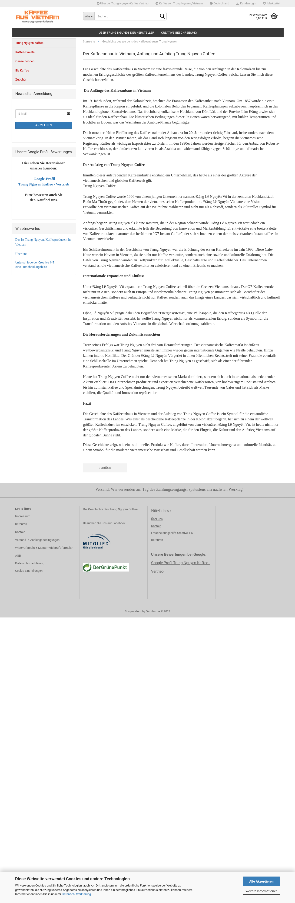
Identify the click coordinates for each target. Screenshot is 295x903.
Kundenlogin (246, 3)
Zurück (105, 468)
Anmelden (43, 125)
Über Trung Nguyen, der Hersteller (126, 32)
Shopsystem (133, 611)
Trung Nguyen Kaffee (29, 43)
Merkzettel (271, 3)
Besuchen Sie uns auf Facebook (104, 523)
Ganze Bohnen (24, 61)
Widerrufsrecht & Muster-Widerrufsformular (44, 547)
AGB (18, 555)
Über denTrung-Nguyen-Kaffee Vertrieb (123, 3)
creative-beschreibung (179, 32)
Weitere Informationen (261, 891)
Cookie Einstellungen (29, 570)
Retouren (21, 524)
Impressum (22, 516)
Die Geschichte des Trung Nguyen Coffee (110, 509)
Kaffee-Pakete (25, 52)
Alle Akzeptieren (261, 881)
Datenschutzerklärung (76, 894)
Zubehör (20, 79)
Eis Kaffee (22, 70)
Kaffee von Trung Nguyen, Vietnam (179, 3)
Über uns (157, 519)
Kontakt (20, 532)
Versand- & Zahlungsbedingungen (37, 540)
